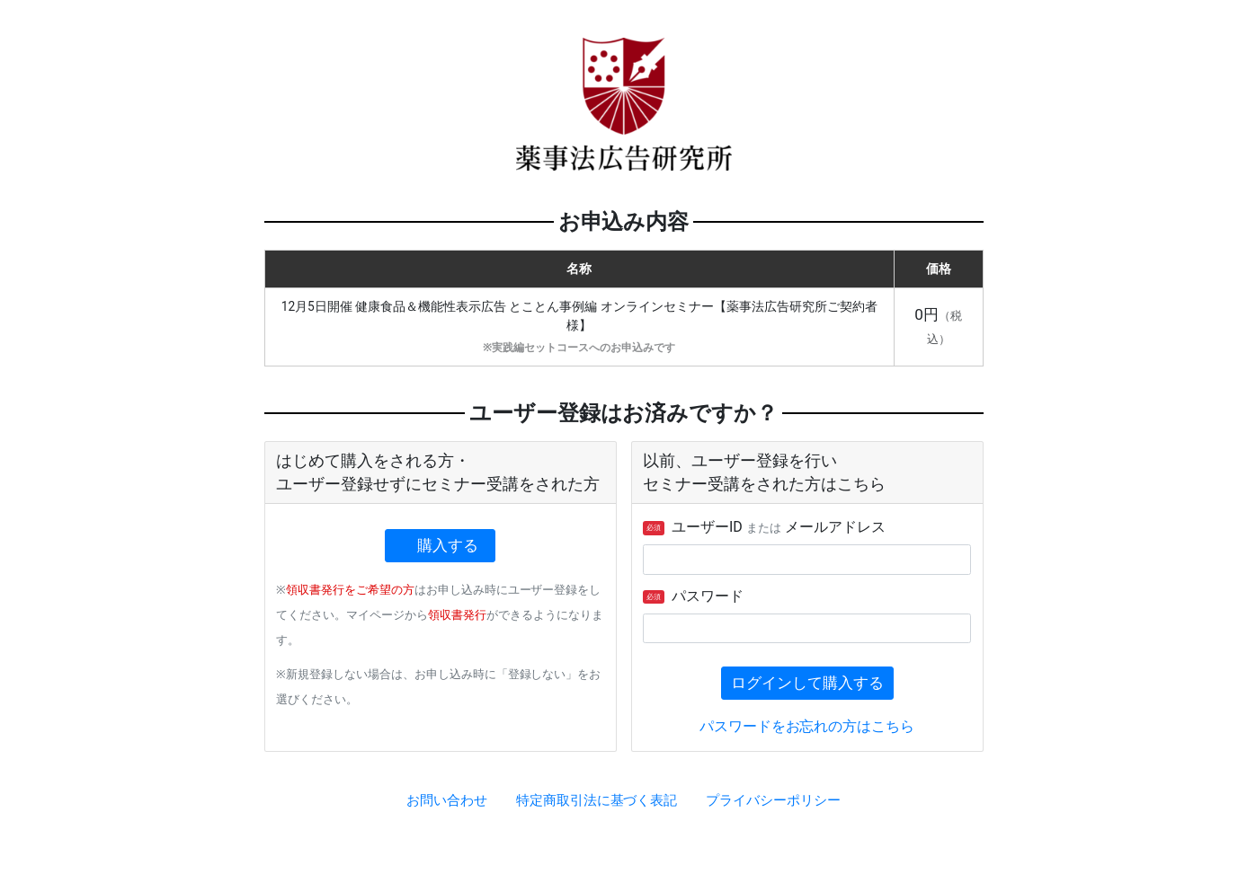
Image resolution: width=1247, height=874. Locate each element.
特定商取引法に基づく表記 (597, 800)
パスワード (693, 596)
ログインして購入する (807, 683)
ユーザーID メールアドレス (764, 526)
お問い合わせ (446, 800)
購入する (448, 545)
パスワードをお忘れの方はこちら (807, 726)
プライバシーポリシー (773, 800)
